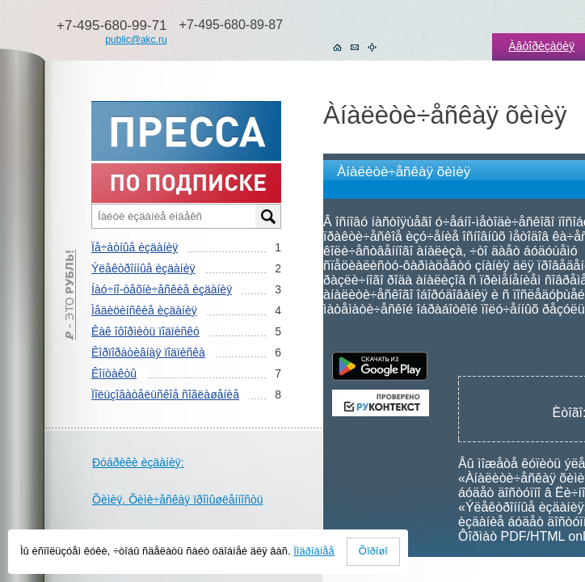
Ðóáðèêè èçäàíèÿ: (138, 462)
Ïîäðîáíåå (314, 551)
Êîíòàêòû (114, 373)
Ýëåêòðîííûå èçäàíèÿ (143, 268)
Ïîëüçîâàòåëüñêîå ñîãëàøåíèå (165, 394)
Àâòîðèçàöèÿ (541, 46)
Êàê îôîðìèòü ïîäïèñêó (145, 331)
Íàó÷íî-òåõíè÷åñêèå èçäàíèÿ (161, 289)
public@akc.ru (135, 39)
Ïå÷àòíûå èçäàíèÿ (134, 247)
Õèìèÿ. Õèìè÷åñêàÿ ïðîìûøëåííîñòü (177, 499)
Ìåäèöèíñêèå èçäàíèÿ (144, 310)
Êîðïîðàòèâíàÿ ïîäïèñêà (148, 352)
